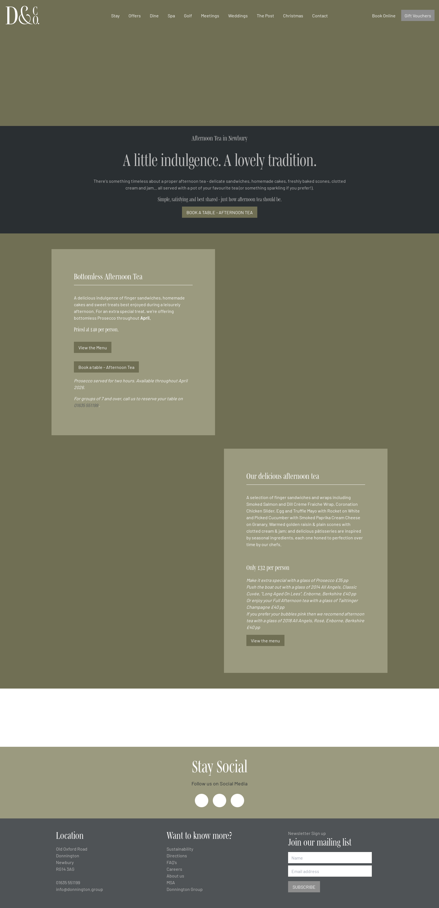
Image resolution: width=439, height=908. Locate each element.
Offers (135, 15)
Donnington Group (185, 889)
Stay (115, 15)
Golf (188, 15)
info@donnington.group (79, 889)
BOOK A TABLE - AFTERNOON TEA (219, 212)
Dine (154, 15)
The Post (265, 15)
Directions (177, 855)
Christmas (293, 15)
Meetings (210, 15)
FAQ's (172, 862)
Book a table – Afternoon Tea (106, 367)
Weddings (238, 15)
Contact (320, 15)
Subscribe (304, 887)
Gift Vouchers (418, 15)
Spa (171, 15)
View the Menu (92, 347)
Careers (174, 869)
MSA (171, 882)
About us (175, 875)
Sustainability (180, 848)
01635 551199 (86, 405)
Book (384, 15)
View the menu (265, 640)
